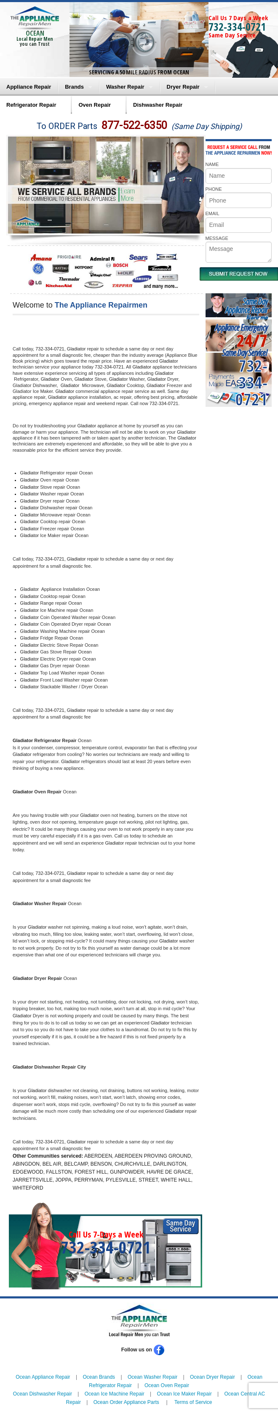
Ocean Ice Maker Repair (184, 1394)
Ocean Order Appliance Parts (126, 1402)
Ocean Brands (99, 1377)
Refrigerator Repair (31, 105)
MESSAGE (217, 238)
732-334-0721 (237, 26)
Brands (74, 87)
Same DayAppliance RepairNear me (246, 310)
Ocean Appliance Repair (43, 1377)
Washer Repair (125, 87)
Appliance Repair (28, 87)
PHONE (214, 189)
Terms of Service (193, 1402)
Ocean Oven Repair (166, 1385)
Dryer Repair (183, 87)
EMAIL (212, 213)
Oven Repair (94, 105)
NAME (212, 164)
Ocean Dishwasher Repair (42, 1394)
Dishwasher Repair (157, 105)
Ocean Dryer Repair (212, 1377)
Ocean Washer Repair (152, 1377)
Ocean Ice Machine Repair (114, 1394)
